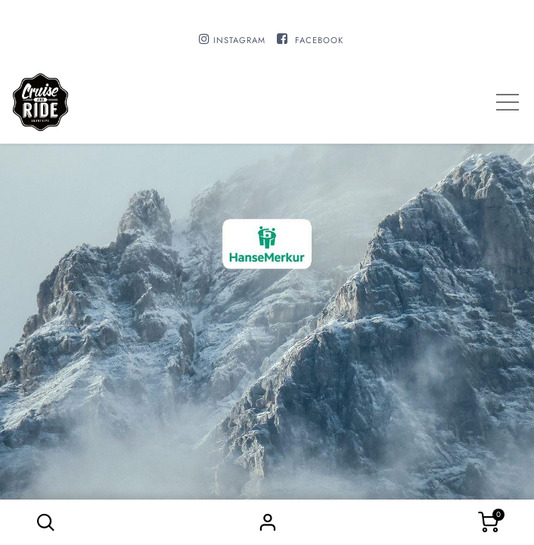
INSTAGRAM (239, 40)
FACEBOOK (319, 40)
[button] (45, 522)
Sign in (267, 522)
